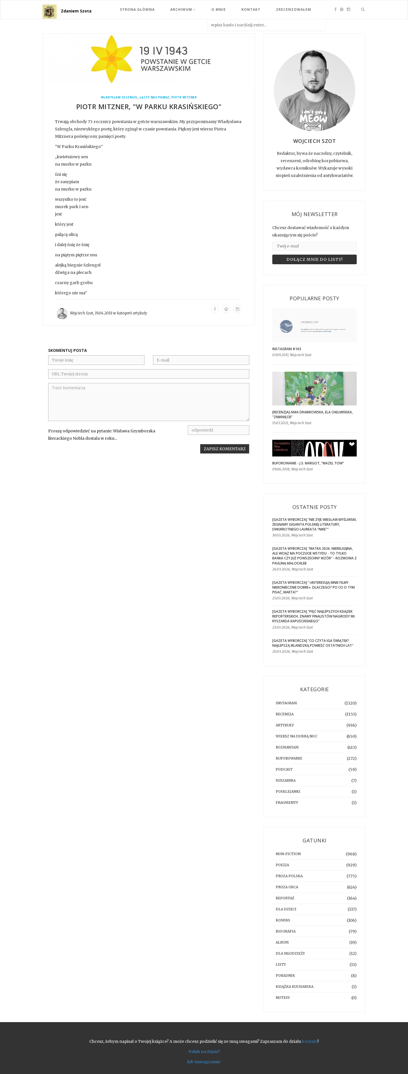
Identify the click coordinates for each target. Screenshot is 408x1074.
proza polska (289, 876)
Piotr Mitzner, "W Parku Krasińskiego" (149, 106)
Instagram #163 (286, 348)
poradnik (285, 975)
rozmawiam (287, 747)
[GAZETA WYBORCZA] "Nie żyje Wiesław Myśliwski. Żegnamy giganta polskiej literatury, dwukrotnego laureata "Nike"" (314, 524)
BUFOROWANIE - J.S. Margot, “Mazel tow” (308, 463)
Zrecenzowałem (293, 9)
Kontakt (250, 9)
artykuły (140, 313)
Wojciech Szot (81, 313)
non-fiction (288, 854)
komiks (283, 920)
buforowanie (289, 758)
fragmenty (287, 802)
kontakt (310, 1041)
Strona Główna (137, 9)
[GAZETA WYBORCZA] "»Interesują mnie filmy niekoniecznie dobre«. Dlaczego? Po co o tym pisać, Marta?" (313, 587)
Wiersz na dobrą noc (296, 736)
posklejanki (288, 791)
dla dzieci (286, 909)
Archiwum (183, 9)
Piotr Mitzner (184, 97)
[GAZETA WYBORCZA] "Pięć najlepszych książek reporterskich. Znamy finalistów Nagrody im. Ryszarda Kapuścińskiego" (313, 616)
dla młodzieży (290, 953)
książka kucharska (294, 986)
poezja (282, 865)
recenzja (285, 714)
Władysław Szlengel (119, 97)
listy (281, 964)
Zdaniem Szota (76, 11)
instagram (286, 703)
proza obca (287, 887)
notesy (283, 997)
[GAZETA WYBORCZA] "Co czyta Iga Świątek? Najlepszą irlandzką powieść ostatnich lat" (312, 643)
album (282, 942)
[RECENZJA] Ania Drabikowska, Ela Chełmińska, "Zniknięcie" (312, 414)
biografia (286, 931)
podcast (284, 769)
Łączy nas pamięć (155, 97)
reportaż (285, 898)
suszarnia (286, 780)
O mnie (218, 9)
